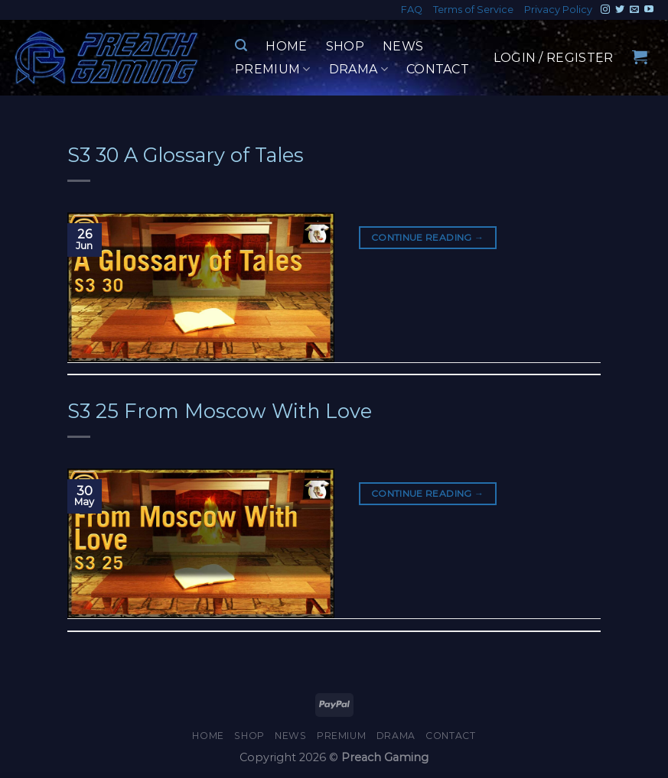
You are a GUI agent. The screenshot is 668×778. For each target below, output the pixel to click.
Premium (273, 69)
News (403, 46)
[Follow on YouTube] (648, 10)
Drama (358, 69)
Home (286, 46)
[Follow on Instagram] (605, 10)
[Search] (241, 45)
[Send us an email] (634, 10)
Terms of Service (473, 9)
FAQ (411, 9)
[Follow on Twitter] (619, 10)
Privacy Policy (558, 9)
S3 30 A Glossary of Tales (185, 155)
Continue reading (427, 237)
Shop (345, 46)
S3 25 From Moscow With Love (219, 411)
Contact (437, 69)
